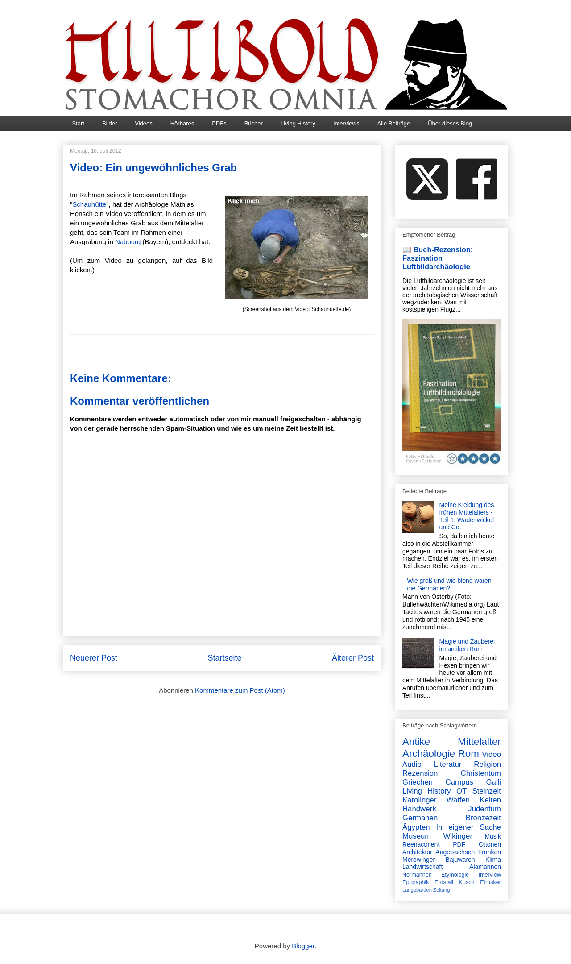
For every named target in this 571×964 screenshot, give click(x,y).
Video (491, 754)
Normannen (417, 875)
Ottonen (490, 844)
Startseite (224, 657)
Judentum (484, 809)
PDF (459, 844)
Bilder (109, 123)
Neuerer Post (93, 657)
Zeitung (441, 890)
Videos (144, 123)
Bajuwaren (460, 859)
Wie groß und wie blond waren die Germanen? (449, 584)
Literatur (448, 764)
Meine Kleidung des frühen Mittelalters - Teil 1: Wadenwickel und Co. (466, 516)
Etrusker (490, 882)
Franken (489, 852)
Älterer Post (353, 657)
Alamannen (485, 866)
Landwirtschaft (422, 866)
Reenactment (420, 844)
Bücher (253, 123)
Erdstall (443, 882)
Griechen (417, 782)
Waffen (458, 800)
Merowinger (418, 859)
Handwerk (419, 809)
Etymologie (455, 875)
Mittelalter (479, 741)
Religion (487, 764)
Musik (492, 836)
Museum (416, 836)
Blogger (303, 946)
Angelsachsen (455, 852)
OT (461, 791)
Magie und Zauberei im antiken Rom (467, 645)
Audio (412, 764)
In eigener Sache (468, 827)
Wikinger (457, 836)
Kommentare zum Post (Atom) (240, 690)
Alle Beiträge (393, 123)
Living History (298, 123)
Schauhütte (89, 204)
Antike (416, 741)
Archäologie (428, 753)
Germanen (420, 818)
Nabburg (128, 241)
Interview (490, 875)
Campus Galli (473, 782)
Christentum (481, 773)
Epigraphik (415, 882)
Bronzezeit (483, 818)
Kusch (467, 882)
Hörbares (182, 123)
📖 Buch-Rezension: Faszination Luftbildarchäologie (437, 257)
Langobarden (417, 890)
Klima (493, 859)
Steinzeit (486, 791)
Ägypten (416, 827)
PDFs (219, 123)
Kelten (490, 800)
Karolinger (419, 800)
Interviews (346, 123)
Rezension (420, 773)
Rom (468, 753)
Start (78, 123)
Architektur (417, 852)
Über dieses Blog (450, 123)
